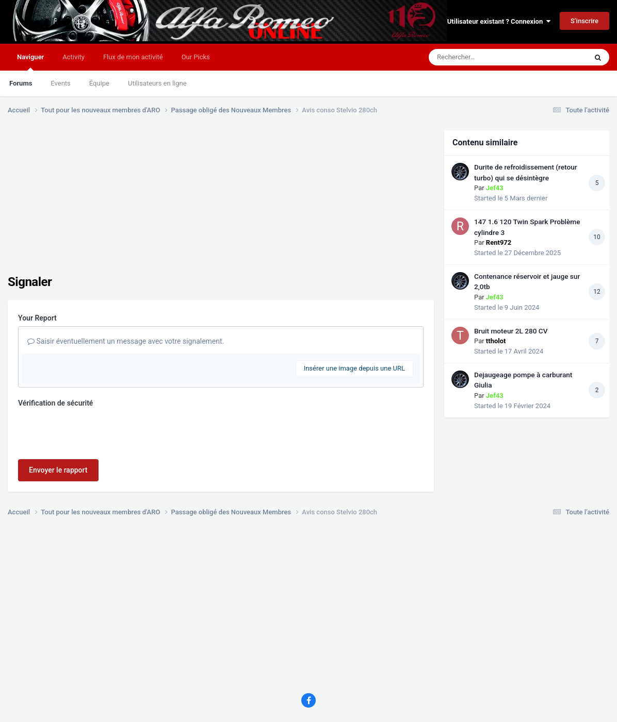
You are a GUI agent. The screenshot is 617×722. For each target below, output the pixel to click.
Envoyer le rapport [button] (58, 470)
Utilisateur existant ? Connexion (498, 21)
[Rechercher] (480, 57)
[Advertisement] (195, 202)
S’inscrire (584, 21)
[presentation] (96, 431)
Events (60, 83)
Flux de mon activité (133, 57)
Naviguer (30, 62)
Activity (73, 57)
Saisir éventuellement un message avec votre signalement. (125, 341)
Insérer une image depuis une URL (354, 368)
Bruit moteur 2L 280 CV (511, 331)
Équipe (99, 83)
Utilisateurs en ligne (157, 83)
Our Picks (196, 57)
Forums (20, 83)
